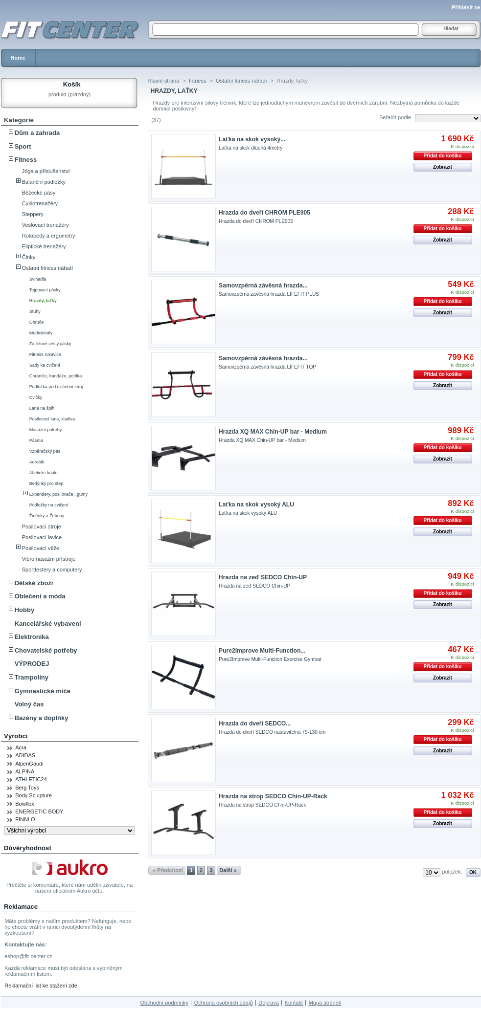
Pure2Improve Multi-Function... (262, 650)
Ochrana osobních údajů (223, 1003)
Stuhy (35, 311)
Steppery (33, 214)
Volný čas (29, 704)
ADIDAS (25, 755)
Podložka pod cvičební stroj (56, 386)
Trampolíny (31, 677)
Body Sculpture (33, 795)
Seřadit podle (395, 117)
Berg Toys (27, 787)
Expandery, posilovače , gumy (58, 494)
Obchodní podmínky (164, 1003)
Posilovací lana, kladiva (52, 419)
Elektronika (32, 636)
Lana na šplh (42, 408)
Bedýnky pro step (46, 483)
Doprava (268, 1003)
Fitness (26, 159)
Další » (227, 870)
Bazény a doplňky (42, 718)
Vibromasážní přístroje (49, 559)
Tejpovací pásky (45, 289)
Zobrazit (442, 167)
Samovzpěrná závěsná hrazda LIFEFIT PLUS (269, 294)
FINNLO (25, 819)
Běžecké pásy (38, 193)
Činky (29, 257)
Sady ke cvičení (44, 365)
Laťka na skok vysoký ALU (256, 504)
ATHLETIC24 (31, 779)
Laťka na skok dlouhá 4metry (250, 148)
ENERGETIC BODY (39, 811)
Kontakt (294, 1003)
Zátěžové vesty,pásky (50, 343)
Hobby (24, 610)
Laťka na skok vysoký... (252, 139)
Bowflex (24, 804)
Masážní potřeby (45, 429)
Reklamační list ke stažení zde (40, 985)
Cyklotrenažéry (40, 203)
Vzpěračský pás (45, 451)
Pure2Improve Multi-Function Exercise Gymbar (270, 659)
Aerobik (37, 462)
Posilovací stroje (41, 526)
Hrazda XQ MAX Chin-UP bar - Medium (273, 431)
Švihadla (37, 279)
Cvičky (36, 397)
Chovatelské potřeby (46, 650)
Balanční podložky (44, 182)
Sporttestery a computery (52, 569)
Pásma (36, 440)
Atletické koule (43, 472)
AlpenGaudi (29, 764)
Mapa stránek (325, 1003)
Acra (20, 747)
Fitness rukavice (45, 354)
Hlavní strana (164, 81)
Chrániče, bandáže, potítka (55, 375)
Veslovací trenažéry (45, 225)
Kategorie (19, 120)
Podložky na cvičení (49, 505)
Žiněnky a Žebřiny (47, 515)
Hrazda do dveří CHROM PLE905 (264, 212)
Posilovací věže (40, 548)
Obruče (36, 322)
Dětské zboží (34, 583)
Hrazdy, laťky (43, 300)
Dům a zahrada (37, 132)
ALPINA (24, 771)
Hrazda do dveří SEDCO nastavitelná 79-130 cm (272, 732)
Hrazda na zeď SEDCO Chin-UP (263, 577)
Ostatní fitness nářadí (47, 268)
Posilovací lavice (42, 537)
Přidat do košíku (443, 155)
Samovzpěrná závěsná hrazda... (263, 285)
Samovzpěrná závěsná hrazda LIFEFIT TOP (267, 367)
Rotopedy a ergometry (48, 236)
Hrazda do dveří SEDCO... (255, 723)
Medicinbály (41, 332)
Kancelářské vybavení (48, 623)
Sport (23, 146)
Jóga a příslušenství (46, 171)
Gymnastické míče (42, 691)
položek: (452, 872)
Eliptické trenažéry (44, 246)
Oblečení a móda (40, 596)
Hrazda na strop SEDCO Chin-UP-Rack (273, 796)
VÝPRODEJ (32, 663)
